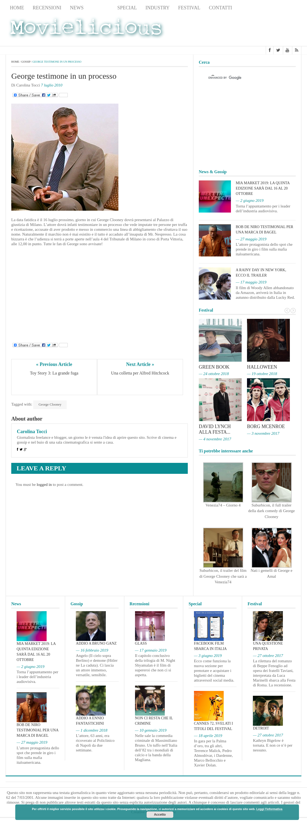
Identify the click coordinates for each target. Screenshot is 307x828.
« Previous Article (54, 364)
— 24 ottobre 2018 (214, 374)
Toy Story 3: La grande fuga (54, 373)
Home (17, 7)
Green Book (214, 367)
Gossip (100, 7)
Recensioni (47, 7)
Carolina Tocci (32, 431)
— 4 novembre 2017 (215, 438)
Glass (141, 643)
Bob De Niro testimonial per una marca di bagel (37, 729)
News (77, 7)
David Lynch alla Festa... (215, 429)
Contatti (220, 7)
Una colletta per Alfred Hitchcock (140, 373)
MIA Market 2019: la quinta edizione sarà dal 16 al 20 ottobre (263, 188)
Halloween (262, 367)
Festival (189, 7)
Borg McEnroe (266, 426)
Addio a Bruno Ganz (96, 643)
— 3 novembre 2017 (263, 433)
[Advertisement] (258, 29)
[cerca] (242, 78)
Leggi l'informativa (269, 809)
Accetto (160, 814)
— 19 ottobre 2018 (262, 374)
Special (127, 7)
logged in (44, 484)
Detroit (261, 727)
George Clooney (50, 404)
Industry (157, 7)
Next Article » (140, 364)
